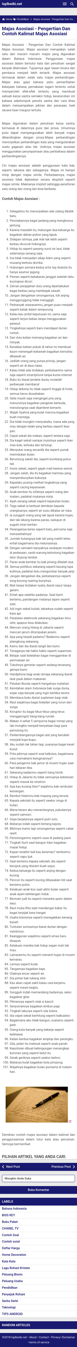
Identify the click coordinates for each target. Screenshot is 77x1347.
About (33, 1337)
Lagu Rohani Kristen (16, 1268)
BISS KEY (8, 1215)
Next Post (13, 1167)
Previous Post (61, 1167)
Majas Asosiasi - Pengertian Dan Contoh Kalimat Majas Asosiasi (36, 31)
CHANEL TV (10, 1228)
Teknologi (9, 1307)
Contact (44, 1337)
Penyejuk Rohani (13, 1294)
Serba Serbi (10, 1301)
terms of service (39, 1342)
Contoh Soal (10, 1235)
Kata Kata (8, 1261)
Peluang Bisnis (12, 1274)
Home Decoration (14, 1255)
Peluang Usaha (12, 1281)
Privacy (55, 1337)
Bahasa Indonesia (14, 1208)
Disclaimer (68, 1337)
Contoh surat (11, 1241)
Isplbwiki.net (12, 4)
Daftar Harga (11, 1248)
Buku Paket (10, 1222)
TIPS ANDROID (12, 1314)
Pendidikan (10, 1288)
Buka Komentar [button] (38, 1190)
